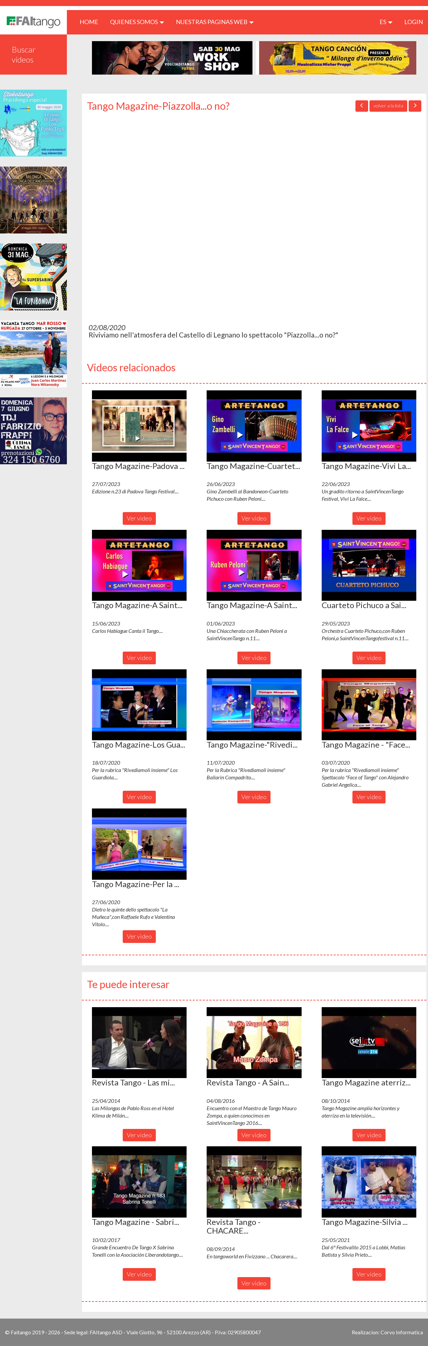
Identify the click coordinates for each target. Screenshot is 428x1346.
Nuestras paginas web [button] (215, 21)
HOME (91, 21)
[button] (139, 425)
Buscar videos (24, 54)
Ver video (139, 518)
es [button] (386, 21)
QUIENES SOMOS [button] (137, 21)
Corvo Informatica (402, 1332)
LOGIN (413, 21)
